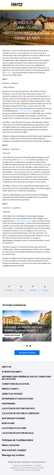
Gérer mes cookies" (33, 470)
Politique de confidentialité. (22, 465)
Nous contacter (11, 445)
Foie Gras (22, 160)
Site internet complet (14, 450)
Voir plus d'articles (27, 352)
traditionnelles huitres (23, 221)
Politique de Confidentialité (17, 440)
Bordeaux (8, 72)
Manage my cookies (13, 455)
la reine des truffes (25, 111)
